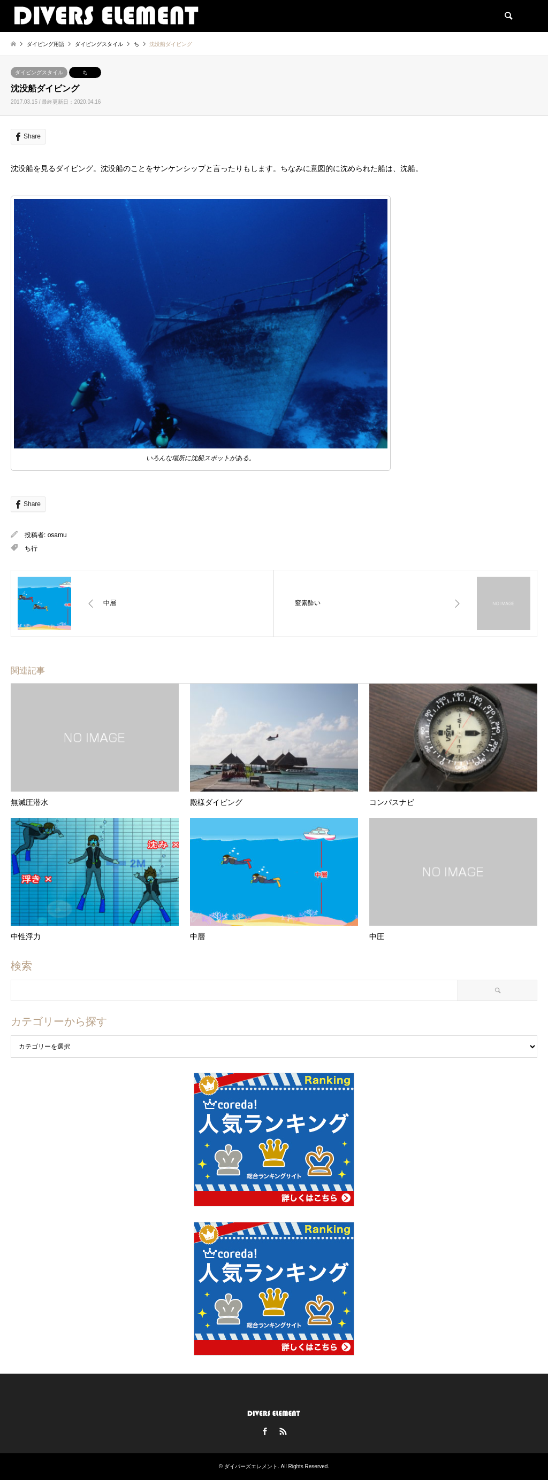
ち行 (31, 548)
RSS (283, 1431)
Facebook (265, 1431)
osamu (57, 535)
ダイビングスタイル (39, 72)
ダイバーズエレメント (251, 1466)
